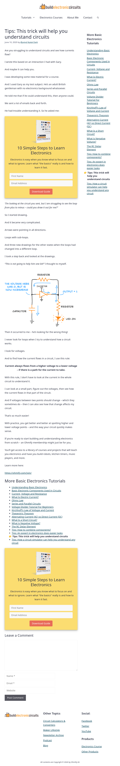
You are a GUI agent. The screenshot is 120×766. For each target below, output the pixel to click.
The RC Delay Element (24, 526)
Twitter (85, 726)
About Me (73, 17)
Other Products (90, 751)
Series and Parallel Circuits (26, 503)
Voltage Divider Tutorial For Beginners (33, 506)
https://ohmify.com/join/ (18, 472)
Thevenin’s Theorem (23, 513)
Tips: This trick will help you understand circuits (40, 536)
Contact (87, 17)
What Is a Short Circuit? (24, 520)
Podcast (47, 740)
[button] (98, 17)
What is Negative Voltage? (26, 523)
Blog (45, 745)
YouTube (86, 731)
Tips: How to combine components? (31, 529)
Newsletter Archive (53, 735)
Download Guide (41, 191)
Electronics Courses (51, 17)
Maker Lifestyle (51, 730)
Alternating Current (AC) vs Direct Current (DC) (37, 516)
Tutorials (29, 17)
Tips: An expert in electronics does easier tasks (37, 533)
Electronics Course (92, 746)
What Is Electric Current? (25, 497)
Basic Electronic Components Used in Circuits (36, 490)
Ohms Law (17, 500)
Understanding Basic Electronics (29, 487)
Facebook (87, 721)
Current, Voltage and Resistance (29, 493)
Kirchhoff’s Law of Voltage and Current (33, 510)
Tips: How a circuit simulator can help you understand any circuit (98, 188)
